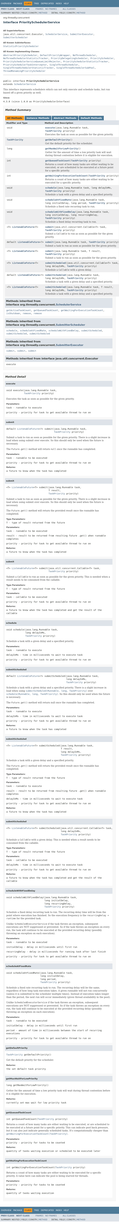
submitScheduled (55, 263)
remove (27, 313)
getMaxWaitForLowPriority (61, 148)
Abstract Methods (65, 118)
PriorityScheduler (102, 58)
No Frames (51, 9)
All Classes (69, 9)
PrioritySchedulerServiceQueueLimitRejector (31, 61)
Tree (36, 3)
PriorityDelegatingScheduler (69, 58)
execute (50, 127)
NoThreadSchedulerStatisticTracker (25, 58)
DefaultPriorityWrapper (55, 55)
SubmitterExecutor (81, 34)
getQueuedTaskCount (57, 160)
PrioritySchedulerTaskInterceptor (25, 64)
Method (43, 13)
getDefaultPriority (57, 139)
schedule (50, 187)
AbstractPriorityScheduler (20, 55)
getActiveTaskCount (18, 310)
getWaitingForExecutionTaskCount (66, 175)
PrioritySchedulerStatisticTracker (85, 61)
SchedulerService (56, 34)
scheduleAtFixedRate (58, 200)
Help (66, 3)
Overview (6, 3)
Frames (39, 9)
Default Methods (91, 118)
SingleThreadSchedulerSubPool (75, 67)
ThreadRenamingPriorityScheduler (24, 71)
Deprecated (47, 3)
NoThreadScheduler (84, 55)
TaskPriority (53, 131)
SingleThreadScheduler (64, 64)
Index (59, 3)
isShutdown (13, 313)
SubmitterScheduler (15, 37)
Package (17, 3)
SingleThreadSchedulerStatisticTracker (28, 67)
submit (49, 227)
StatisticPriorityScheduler (21, 46)
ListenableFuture (23, 227)
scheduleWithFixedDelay (60, 212)
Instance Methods (38, 118)
